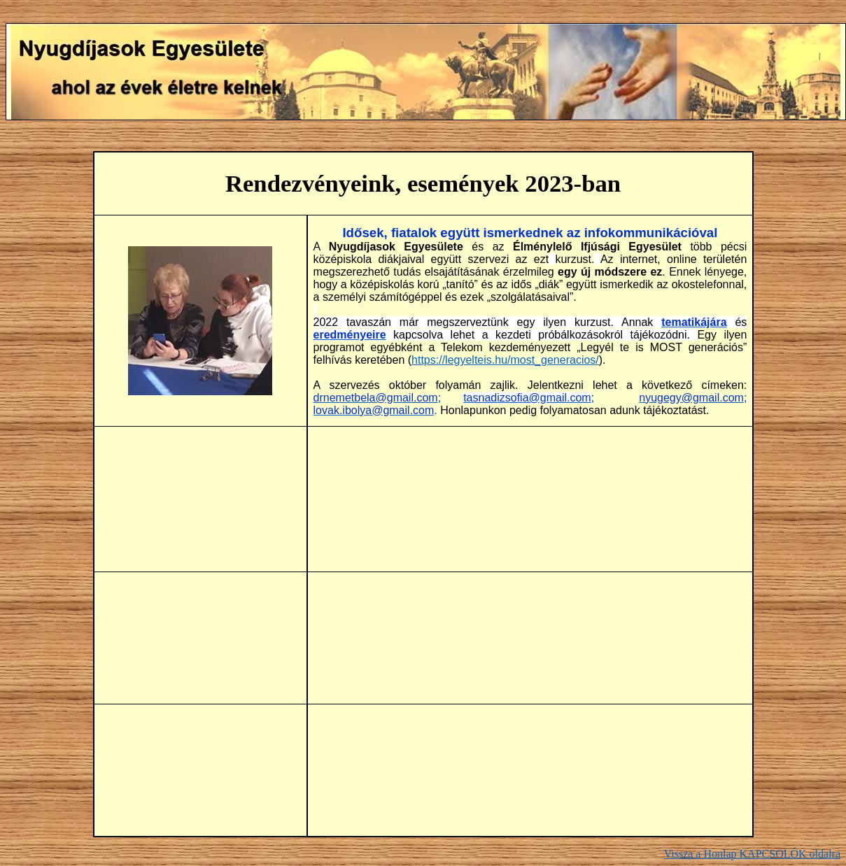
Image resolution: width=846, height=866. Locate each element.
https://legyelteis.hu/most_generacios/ (505, 360)
